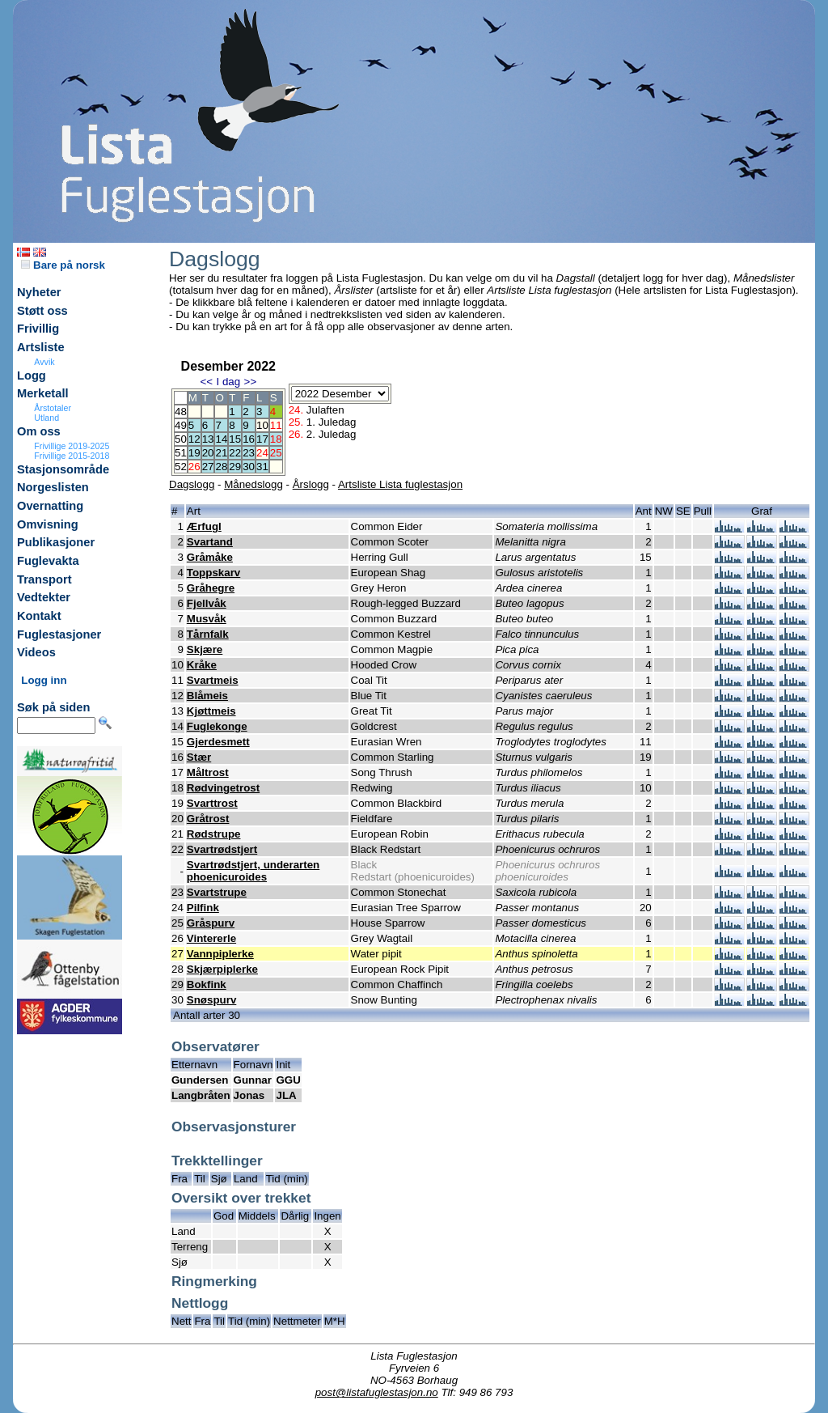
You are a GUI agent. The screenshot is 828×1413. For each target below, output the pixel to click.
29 (235, 466)
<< (206, 382)
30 (249, 466)
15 (235, 439)
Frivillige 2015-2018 (71, 455)
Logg (31, 375)
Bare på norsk (63, 265)
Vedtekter (43, 597)
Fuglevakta (48, 560)
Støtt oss (42, 310)
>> (250, 382)
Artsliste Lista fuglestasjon (400, 484)
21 (221, 453)
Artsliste (41, 347)
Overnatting (50, 505)
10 (262, 425)
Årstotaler (52, 408)
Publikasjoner (56, 542)
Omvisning (47, 524)
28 (221, 466)
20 (208, 453)
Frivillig (38, 328)
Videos (36, 652)
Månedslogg (253, 484)
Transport (44, 579)
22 (235, 453)
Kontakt (39, 615)
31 (262, 466)
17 (262, 439)
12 (194, 439)
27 (208, 466)
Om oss (39, 431)
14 (221, 439)
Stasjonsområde (63, 469)
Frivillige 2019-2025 (71, 446)
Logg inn (43, 680)
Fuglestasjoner (59, 634)
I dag (228, 382)
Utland (46, 417)
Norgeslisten (53, 487)
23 (249, 453)
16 (249, 439)
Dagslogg (191, 484)
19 (194, 453)
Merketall (43, 393)
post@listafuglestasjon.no (376, 1392)
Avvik (44, 362)
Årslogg (311, 484)
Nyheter (39, 292)
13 (208, 439)
